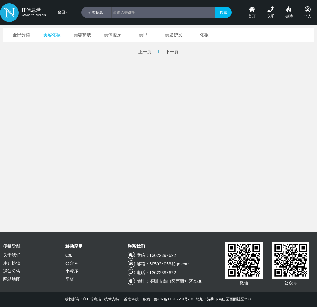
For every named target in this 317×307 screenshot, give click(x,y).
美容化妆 (52, 35)
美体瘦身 (112, 35)
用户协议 (11, 263)
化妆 (204, 35)
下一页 (172, 52)
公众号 (71, 263)
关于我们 (11, 254)
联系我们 (136, 246)
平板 (69, 279)
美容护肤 (82, 35)
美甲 (143, 35)
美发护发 (173, 35)
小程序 (71, 271)
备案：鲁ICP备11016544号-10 (168, 299)
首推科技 (131, 299)
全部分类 (21, 35)
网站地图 (11, 279)
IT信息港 (34, 12)
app (68, 254)
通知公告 (11, 271)
